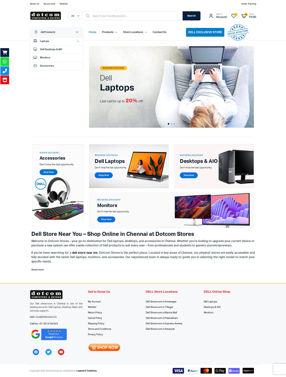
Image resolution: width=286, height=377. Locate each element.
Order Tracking (248, 4)
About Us (34, 4)
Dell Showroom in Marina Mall (161, 313)
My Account (94, 302)
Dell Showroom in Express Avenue (164, 323)
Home (92, 32)
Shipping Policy (96, 323)
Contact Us (160, 32)
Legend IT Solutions (86, 371)
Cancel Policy (95, 318)
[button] (168, 124)
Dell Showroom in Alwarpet (160, 329)
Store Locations (133, 32)
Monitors (41, 58)
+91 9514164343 (48, 324)
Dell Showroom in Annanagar (161, 302)
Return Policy (95, 313)
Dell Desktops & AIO (47, 49)
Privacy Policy (95, 334)
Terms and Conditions (99, 329)
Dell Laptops (210, 302)
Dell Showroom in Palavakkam (162, 318)
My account (49, 4)
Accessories (43, 66)
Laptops (41, 41)
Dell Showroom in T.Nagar (159, 307)
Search (191, 16)
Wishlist (63, 4)
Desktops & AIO (212, 307)
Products (108, 32)
